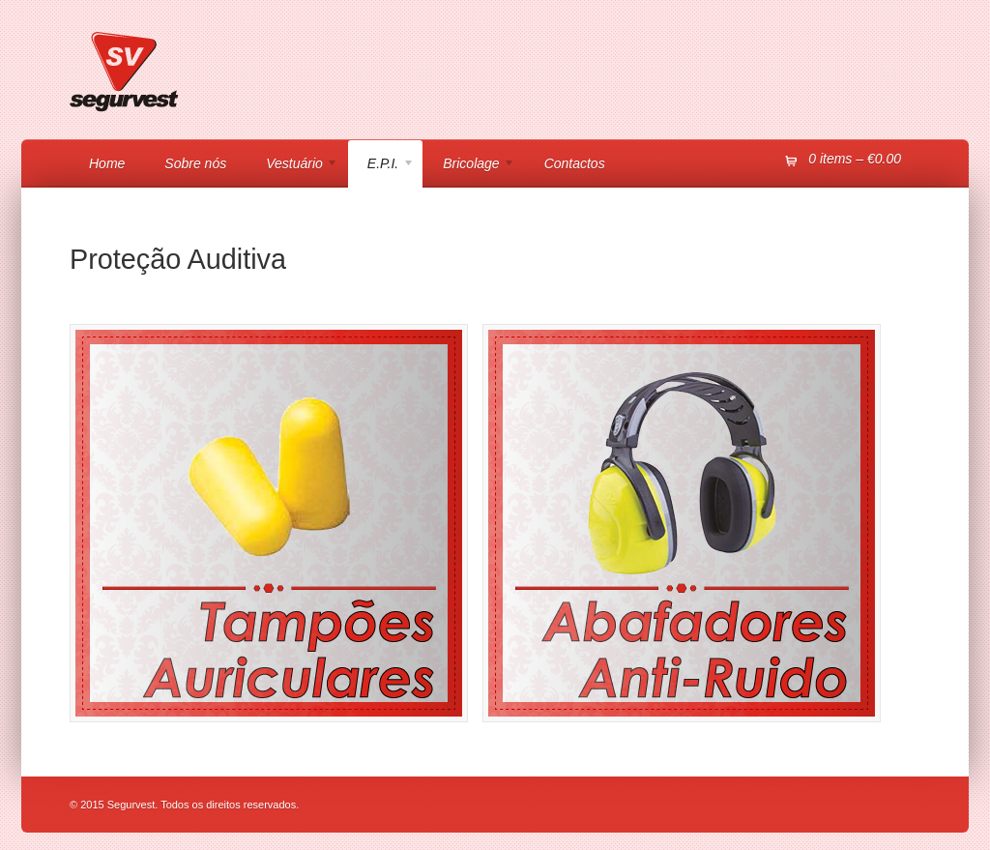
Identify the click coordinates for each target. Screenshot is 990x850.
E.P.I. (381, 166)
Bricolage (469, 166)
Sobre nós (195, 163)
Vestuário (292, 166)
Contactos (574, 163)
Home (107, 163)
